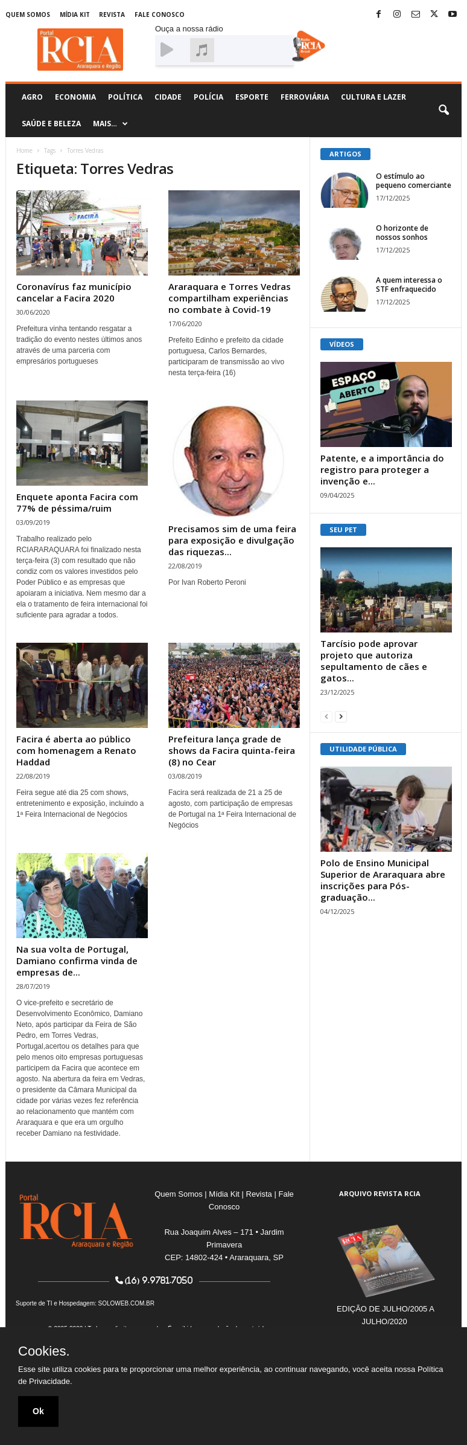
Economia (75, 97)
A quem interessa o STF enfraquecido (409, 284)
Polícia (208, 97)
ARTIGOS (345, 153)
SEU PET (343, 529)
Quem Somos (27, 14)
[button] (443, 110)
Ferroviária (305, 97)
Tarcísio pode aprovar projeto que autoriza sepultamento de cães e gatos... (373, 660)
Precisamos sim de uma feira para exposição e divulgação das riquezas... (232, 540)
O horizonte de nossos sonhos (402, 232)
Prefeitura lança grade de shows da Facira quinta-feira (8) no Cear (231, 750)
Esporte (251, 97)
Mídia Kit (75, 14)
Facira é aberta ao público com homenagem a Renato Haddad (76, 750)
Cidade (168, 97)
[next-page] (341, 716)
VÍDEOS (341, 344)
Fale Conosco (160, 14)
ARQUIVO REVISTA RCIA (380, 1193)
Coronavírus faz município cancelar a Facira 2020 (74, 292)
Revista (112, 14)
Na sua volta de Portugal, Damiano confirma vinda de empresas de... (77, 960)
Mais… (110, 124)
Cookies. (44, 1351)
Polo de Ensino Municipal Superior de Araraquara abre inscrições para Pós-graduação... (382, 880)
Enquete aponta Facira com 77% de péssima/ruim (77, 502)
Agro (32, 97)
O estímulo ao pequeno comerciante (413, 180)
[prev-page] (326, 716)
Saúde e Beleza (51, 123)
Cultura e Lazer (373, 97)
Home (24, 150)
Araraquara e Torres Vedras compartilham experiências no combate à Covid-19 (229, 297)
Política (125, 97)
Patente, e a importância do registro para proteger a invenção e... (382, 469)
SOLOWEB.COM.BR (126, 1303)
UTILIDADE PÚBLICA (363, 748)
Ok (38, 1411)
